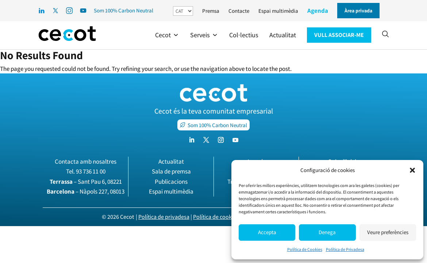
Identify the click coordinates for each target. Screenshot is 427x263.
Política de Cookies (304, 249)
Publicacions (171, 182)
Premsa (210, 10)
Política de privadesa (163, 217)
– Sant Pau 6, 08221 (86, 182)
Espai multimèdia (278, 10)
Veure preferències (387, 232)
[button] (412, 170)
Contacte (238, 10)
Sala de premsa (171, 171)
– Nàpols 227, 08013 (85, 191)
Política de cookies (216, 217)
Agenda (317, 11)
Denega (327, 232)
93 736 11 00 (90, 171)
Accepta (267, 232)
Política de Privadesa (345, 249)
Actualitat (171, 161)
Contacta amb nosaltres (85, 161)
